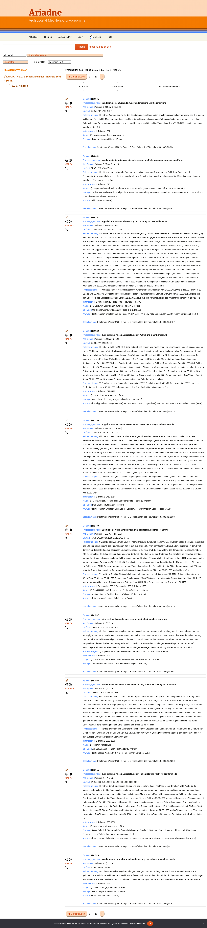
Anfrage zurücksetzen (100, 47)
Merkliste (95, 37)
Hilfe (110, 37)
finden (81, 47)
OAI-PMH (69, 107)
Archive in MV (65, 37)
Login (80, 37)
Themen (48, 37)
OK (150, 923)
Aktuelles (33, 37)
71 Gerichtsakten (77, 76)
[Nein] (203, 923)
